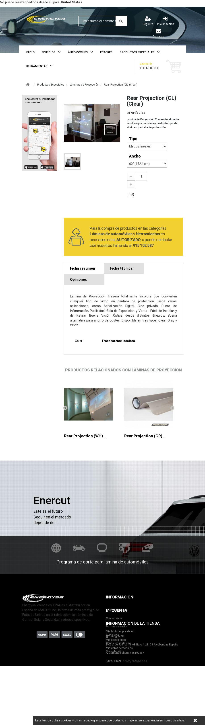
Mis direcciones (32, 691)
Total (153, 66)
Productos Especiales (137, 52)
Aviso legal (113, 635)
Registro (148, 21)
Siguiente (172, 408)
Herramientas (36, 66)
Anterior (65, 408)
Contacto (158, 33)
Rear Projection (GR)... (145, 436)
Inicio (30, 52)
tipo (133, 138)
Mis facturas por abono (36, 683)
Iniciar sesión (165, 21)
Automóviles (78, 52)
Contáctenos (114, 618)
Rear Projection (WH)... (85, 436)
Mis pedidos (29, 674)
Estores (106, 52)
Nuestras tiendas (116, 610)
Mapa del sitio (114, 651)
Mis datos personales (35, 699)
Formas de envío (116, 626)
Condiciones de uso (118, 643)
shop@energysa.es (135, 699)
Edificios (48, 52)
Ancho (135, 156)
